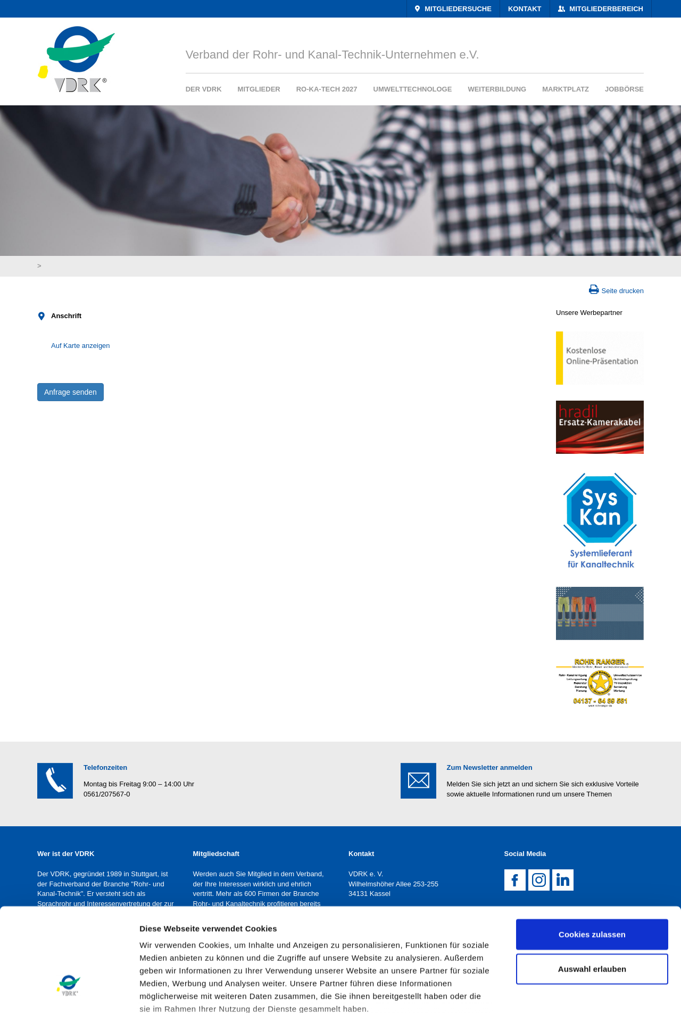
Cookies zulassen (592, 850)
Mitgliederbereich (605, 9)
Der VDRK (204, 89)
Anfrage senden (70, 392)
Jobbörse (624, 89)
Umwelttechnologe (412, 89)
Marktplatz (565, 89)
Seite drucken (623, 291)
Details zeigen (566, 992)
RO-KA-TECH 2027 (327, 89)
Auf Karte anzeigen (80, 346)
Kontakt (525, 9)
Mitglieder (259, 89)
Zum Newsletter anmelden (490, 767)
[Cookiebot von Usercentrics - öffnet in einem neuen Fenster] (68, 992)
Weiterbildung (497, 89)
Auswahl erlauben (592, 885)
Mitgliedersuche (457, 9)
